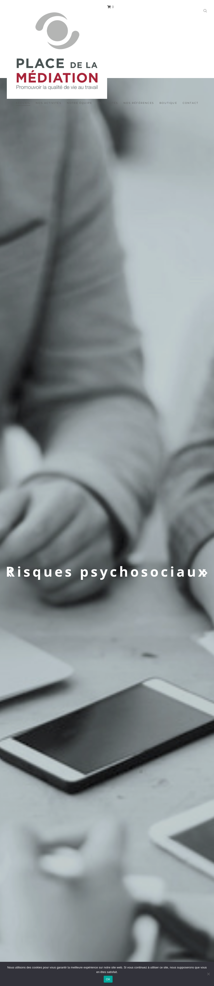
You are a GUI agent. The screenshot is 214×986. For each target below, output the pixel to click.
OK (108, 979)
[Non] (208, 974)
